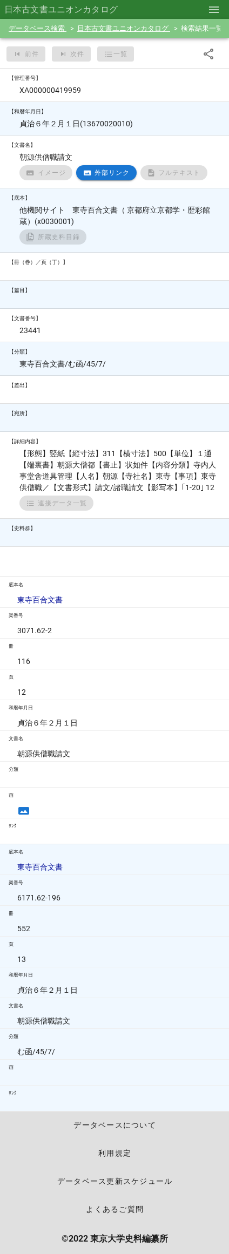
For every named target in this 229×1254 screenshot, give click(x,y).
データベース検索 (37, 28)
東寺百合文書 (40, 599)
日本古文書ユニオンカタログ (123, 28)
